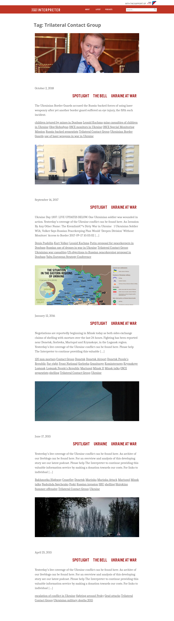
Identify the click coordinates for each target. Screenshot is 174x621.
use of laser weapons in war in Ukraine (69, 136)
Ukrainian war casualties (51, 252)
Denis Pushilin (44, 243)
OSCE (123, 368)
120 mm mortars (45, 359)
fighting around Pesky (90, 596)
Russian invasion (87, 484)
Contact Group (65, 359)
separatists (42, 373)
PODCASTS (108, 9)
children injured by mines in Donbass (58, 122)
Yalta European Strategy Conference (68, 257)
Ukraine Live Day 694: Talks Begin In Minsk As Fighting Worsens (84, 310)
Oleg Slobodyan (58, 127)
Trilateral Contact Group (94, 131)
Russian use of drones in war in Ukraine (71, 247)
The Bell (100, 96)
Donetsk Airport (96, 359)
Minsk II (98, 368)
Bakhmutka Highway (48, 480)
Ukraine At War (123, 96)
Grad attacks (112, 596)
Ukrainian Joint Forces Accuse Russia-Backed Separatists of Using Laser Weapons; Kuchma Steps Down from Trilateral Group (84, 80)
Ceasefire (68, 480)
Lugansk (40, 368)
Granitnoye (97, 363)
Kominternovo (114, 363)
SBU (101, 484)
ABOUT (87, 9)
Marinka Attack (107, 480)
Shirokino (121, 484)
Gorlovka (83, 363)
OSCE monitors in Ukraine (85, 127)
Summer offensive (46, 489)
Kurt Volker (61, 243)
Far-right (52, 363)
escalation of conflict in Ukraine (55, 596)
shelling (54, 373)
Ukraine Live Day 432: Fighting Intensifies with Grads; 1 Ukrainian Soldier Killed (86, 544)
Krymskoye (130, 363)
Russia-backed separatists (62, 131)
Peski (72, 484)
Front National (68, 363)
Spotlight (80, 96)
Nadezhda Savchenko (55, 484)
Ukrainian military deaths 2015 (73, 600)
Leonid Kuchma (93, 122)
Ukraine (96, 373)
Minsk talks (112, 368)
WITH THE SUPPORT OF (135, 4)
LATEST (98, 9)
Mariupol (86, 368)
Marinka (91, 480)
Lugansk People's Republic (63, 368)
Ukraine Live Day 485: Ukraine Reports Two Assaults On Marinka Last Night (85, 428)
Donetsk (80, 359)
